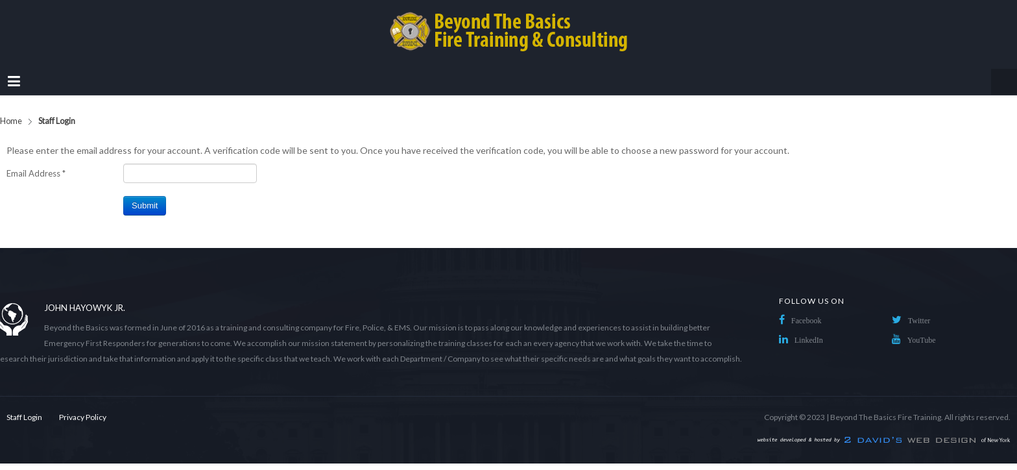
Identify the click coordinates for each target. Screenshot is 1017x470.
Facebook (806, 321)
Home (11, 121)
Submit (145, 205)
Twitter (919, 321)
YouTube (921, 340)
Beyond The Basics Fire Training (885, 417)
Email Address (36, 173)
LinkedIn (809, 340)
